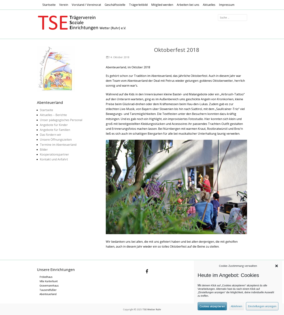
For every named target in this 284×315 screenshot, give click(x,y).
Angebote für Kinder (54, 125)
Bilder (44, 150)
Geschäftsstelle (115, 5)
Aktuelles (209, 5)
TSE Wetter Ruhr (151, 309)
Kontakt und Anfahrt (54, 159)
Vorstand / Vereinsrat (86, 5)
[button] (276, 267)
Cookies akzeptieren (212, 307)
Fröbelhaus (46, 277)
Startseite (49, 5)
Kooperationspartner (54, 154)
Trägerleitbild (138, 5)
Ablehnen (236, 307)
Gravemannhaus (49, 285)
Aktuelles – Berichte (53, 115)
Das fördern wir (50, 135)
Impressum (226, 5)
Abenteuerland (48, 294)
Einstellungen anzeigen (262, 307)
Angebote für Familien (55, 130)
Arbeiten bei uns (188, 5)
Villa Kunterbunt (48, 281)
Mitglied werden (162, 5)
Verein (63, 5)
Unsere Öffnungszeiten (56, 140)
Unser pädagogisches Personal (61, 120)
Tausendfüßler (48, 290)
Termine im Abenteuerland (58, 145)
